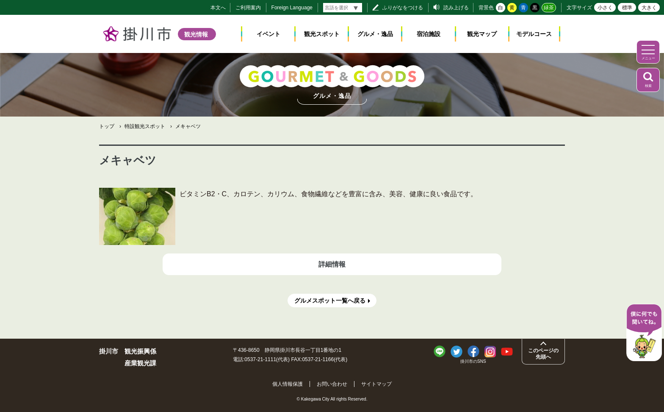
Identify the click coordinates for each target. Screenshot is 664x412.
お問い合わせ (332, 384)
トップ (106, 126)
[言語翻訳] (342, 7)
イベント (268, 34)
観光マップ (482, 34)
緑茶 (549, 8)
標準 (627, 8)
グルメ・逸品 (375, 34)
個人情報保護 (287, 384)
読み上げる (456, 8)
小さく (605, 8)
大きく (649, 8)
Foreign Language (292, 8)
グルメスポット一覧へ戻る (329, 300)
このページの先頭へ (543, 353)
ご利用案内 (248, 8)
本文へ (218, 8)
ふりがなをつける (402, 8)
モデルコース (534, 34)
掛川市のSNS (473, 361)
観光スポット (322, 34)
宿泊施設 (428, 34)
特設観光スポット (145, 126)
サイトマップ (376, 384)
